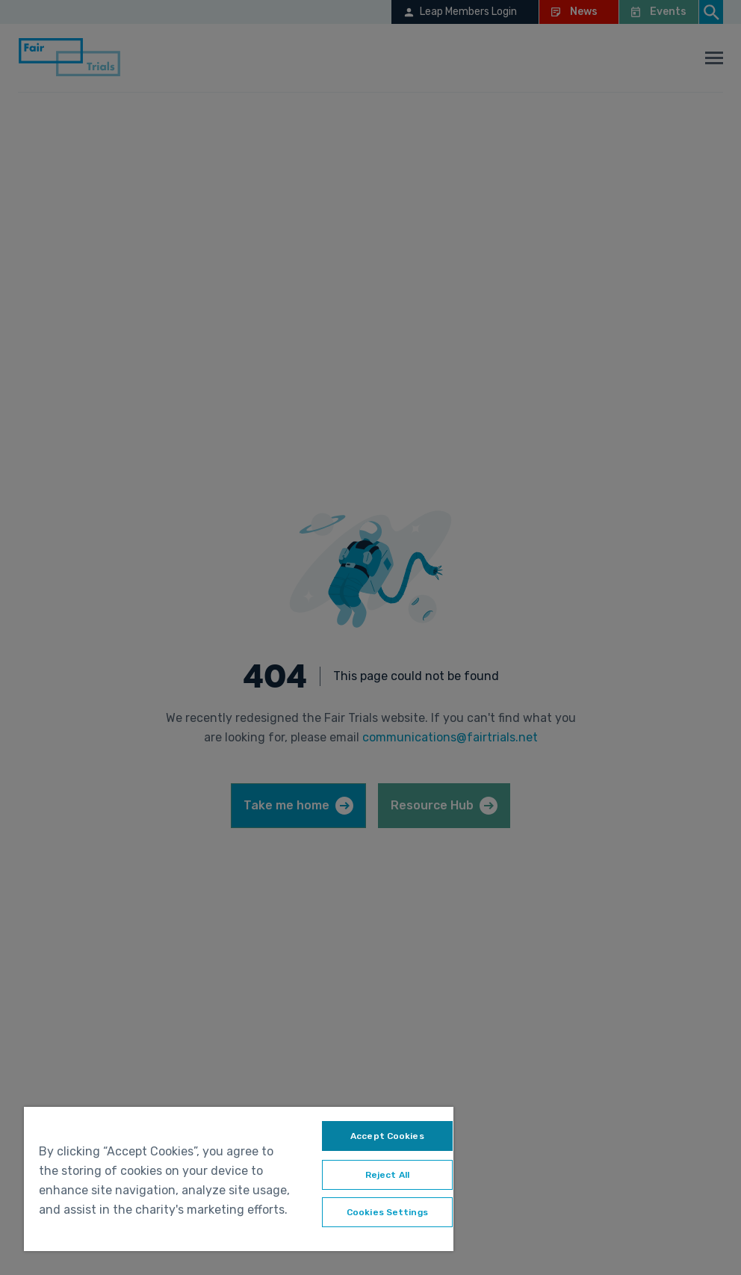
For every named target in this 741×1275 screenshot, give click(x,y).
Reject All (387, 1175)
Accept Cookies (387, 1136)
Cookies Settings (387, 1212)
